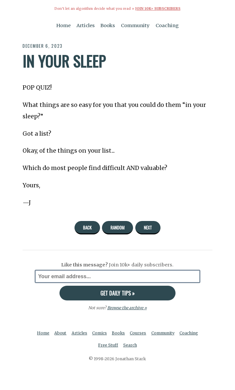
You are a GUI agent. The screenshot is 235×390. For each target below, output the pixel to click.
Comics (99, 333)
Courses (138, 333)
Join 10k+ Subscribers (157, 9)
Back (87, 227)
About (60, 333)
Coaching (167, 25)
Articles (85, 25)
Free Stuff (108, 345)
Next (148, 227)
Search (130, 345)
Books (107, 25)
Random (117, 227)
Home (63, 25)
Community (135, 25)
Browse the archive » (127, 307)
